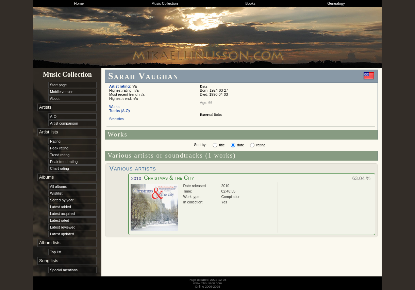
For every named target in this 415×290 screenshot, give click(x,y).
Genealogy (336, 3)
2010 (136, 178)
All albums (58, 186)
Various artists (133, 168)
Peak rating (59, 148)
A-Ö (53, 116)
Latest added (60, 207)
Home (79, 3)
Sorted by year (61, 200)
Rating (55, 141)
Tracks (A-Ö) (119, 111)
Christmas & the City (169, 178)
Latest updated (62, 234)
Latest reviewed (63, 227)
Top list (55, 252)
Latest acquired (62, 214)
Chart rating (59, 168)
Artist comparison (64, 123)
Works (114, 107)
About (55, 98)
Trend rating (59, 155)
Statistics (116, 119)
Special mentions (64, 270)
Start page (58, 85)
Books (250, 3)
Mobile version (61, 92)
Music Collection (164, 3)
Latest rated (59, 220)
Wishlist (56, 193)
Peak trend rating (64, 162)
